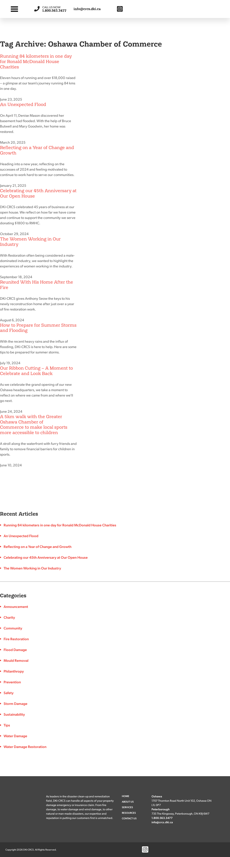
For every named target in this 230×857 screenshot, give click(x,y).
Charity (9, 617)
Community (13, 628)
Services (127, 807)
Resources (129, 812)
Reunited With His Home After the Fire (36, 284)
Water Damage (15, 735)
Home (125, 796)
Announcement (16, 606)
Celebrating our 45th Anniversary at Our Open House (38, 193)
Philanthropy (14, 671)
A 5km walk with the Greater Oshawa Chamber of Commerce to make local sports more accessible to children (33, 425)
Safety (8, 692)
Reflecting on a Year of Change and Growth (37, 150)
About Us (128, 801)
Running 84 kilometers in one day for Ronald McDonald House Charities (36, 61)
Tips (7, 725)
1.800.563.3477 (54, 9)
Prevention (12, 682)
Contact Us (129, 818)
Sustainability (14, 714)
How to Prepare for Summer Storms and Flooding (38, 327)
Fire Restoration (16, 638)
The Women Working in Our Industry (30, 241)
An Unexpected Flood (23, 104)
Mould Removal (16, 660)
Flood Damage (15, 649)
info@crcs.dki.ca (87, 9)
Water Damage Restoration (25, 746)
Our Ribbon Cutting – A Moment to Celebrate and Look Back (36, 370)
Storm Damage (15, 703)
